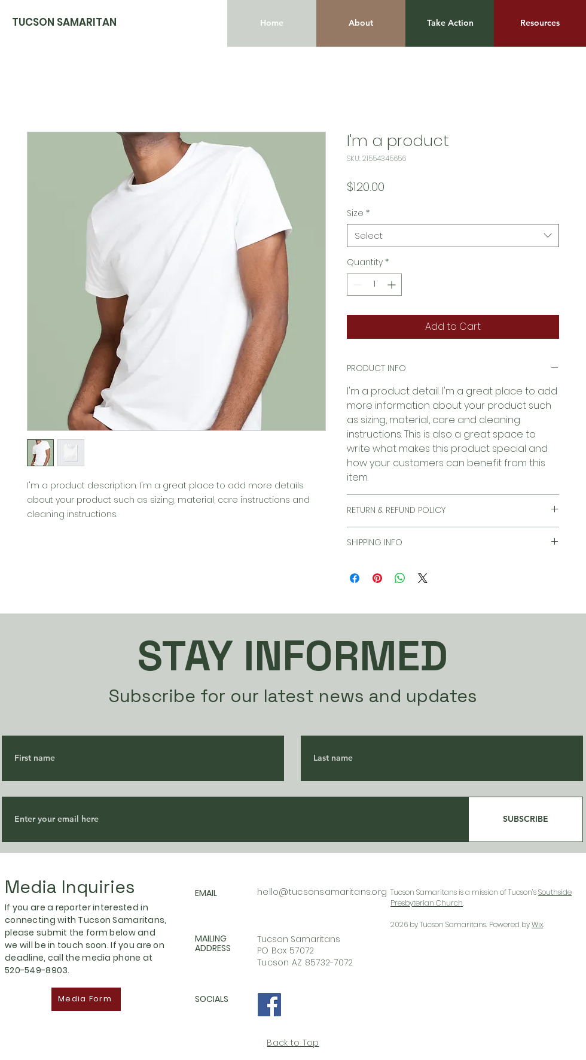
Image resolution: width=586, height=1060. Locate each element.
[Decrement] (356, 284)
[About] (360, 23)
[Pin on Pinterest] (377, 578)
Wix (537, 924)
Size (358, 213)
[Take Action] (450, 23)
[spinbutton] (374, 284)
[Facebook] (269, 1004)
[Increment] (392, 284)
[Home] (271, 23)
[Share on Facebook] (354, 578)
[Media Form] (86, 999)
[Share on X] (423, 578)
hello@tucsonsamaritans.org (322, 892)
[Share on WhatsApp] (400, 578)
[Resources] (540, 23)
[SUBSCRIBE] (525, 819)
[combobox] (453, 235)
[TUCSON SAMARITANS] (67, 22)
